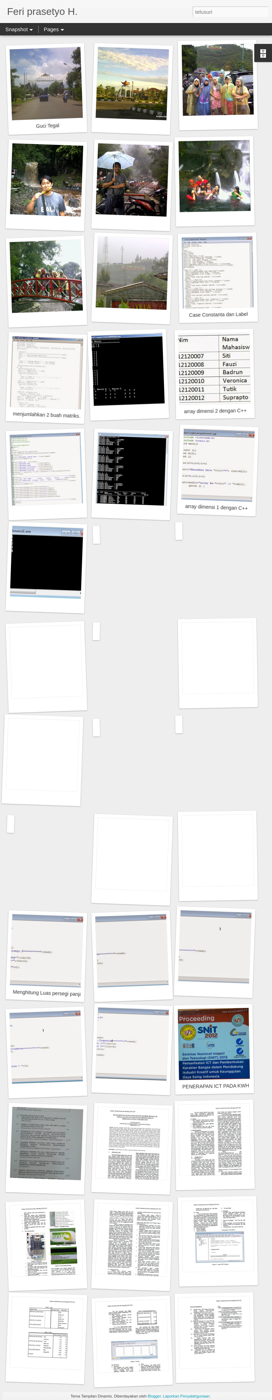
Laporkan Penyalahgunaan (186, 1396)
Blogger (154, 1396)
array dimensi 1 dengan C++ (216, 507)
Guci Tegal (47, 126)
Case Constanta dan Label (218, 314)
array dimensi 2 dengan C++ (215, 410)
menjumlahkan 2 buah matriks (46, 415)
